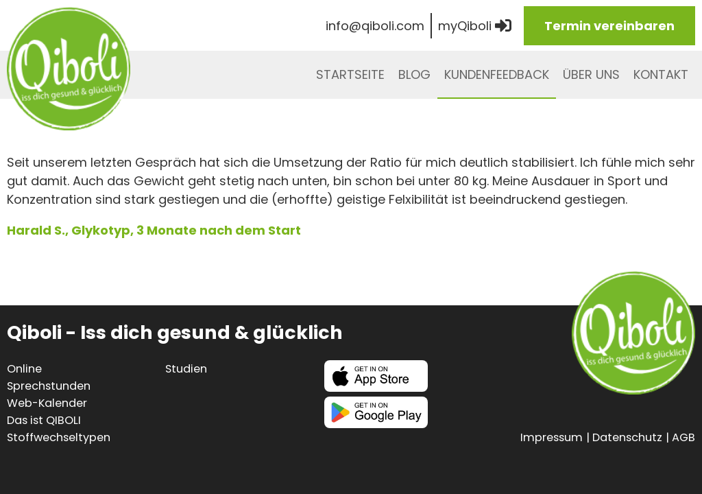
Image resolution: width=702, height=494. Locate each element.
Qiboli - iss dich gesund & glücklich (68, 68)
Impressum (551, 437)
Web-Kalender (47, 403)
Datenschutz (627, 437)
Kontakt (660, 74)
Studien (186, 369)
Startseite (350, 74)
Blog (414, 74)
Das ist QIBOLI (44, 420)
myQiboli (474, 25)
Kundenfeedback (496, 74)
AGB (683, 437)
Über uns (591, 74)
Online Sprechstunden (48, 377)
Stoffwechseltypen (58, 437)
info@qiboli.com (375, 25)
